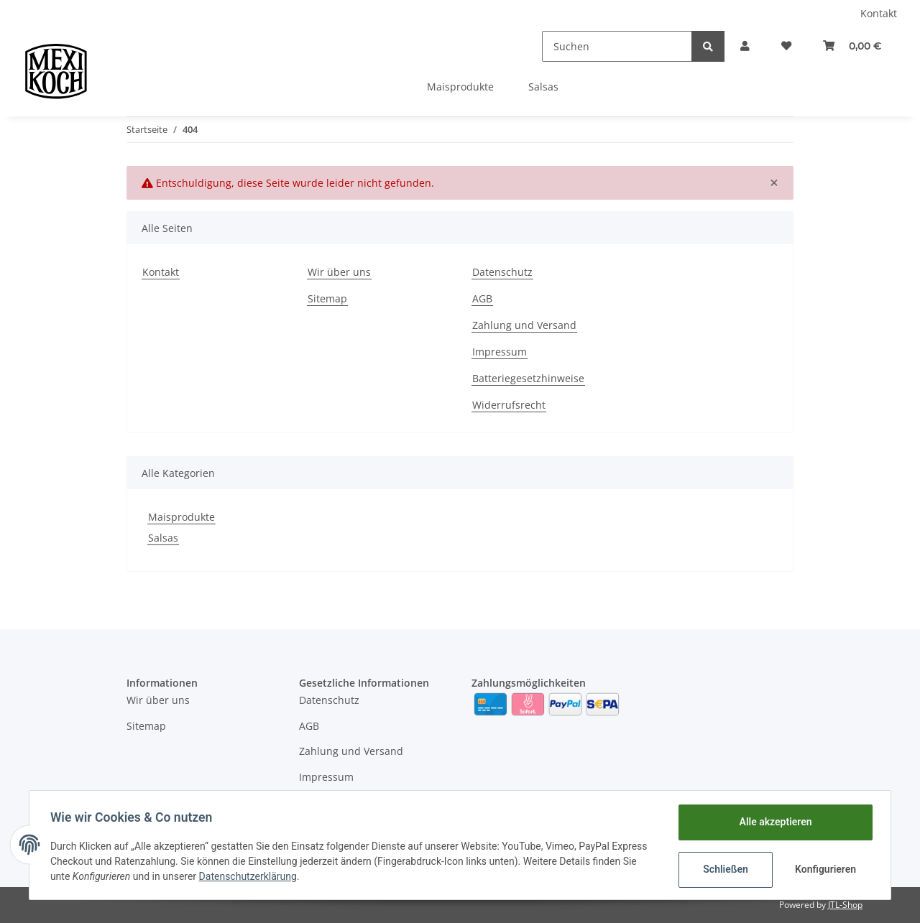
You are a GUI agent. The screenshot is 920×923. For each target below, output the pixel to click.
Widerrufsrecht (509, 405)
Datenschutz (502, 272)
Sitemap (327, 298)
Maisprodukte (181, 517)
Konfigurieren (824, 869)
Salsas (163, 537)
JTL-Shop (845, 905)
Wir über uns (339, 272)
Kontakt (878, 13)
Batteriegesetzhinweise (528, 378)
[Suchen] (609, 46)
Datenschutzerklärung (250, 876)
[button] (738, 46)
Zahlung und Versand (524, 325)
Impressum (499, 351)
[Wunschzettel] (782, 46)
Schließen (723, 869)
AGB (482, 298)
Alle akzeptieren (773, 821)
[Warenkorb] (850, 46)
